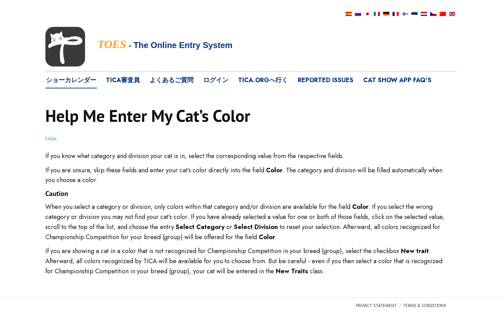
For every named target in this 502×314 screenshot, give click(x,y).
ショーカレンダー (71, 80)
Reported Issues (325, 80)
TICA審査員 (123, 80)
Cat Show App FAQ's (397, 80)
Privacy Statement (376, 306)
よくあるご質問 (171, 80)
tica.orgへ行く (263, 80)
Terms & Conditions (424, 306)
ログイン (215, 80)
